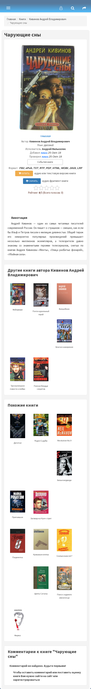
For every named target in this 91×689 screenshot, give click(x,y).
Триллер (45, 136)
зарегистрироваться (26, 679)
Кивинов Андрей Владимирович (47, 19)
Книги (22, 19)
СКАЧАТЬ (32, 181)
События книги (45, 161)
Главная (11, 19)
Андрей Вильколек (54, 149)
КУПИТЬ (24, 173)
